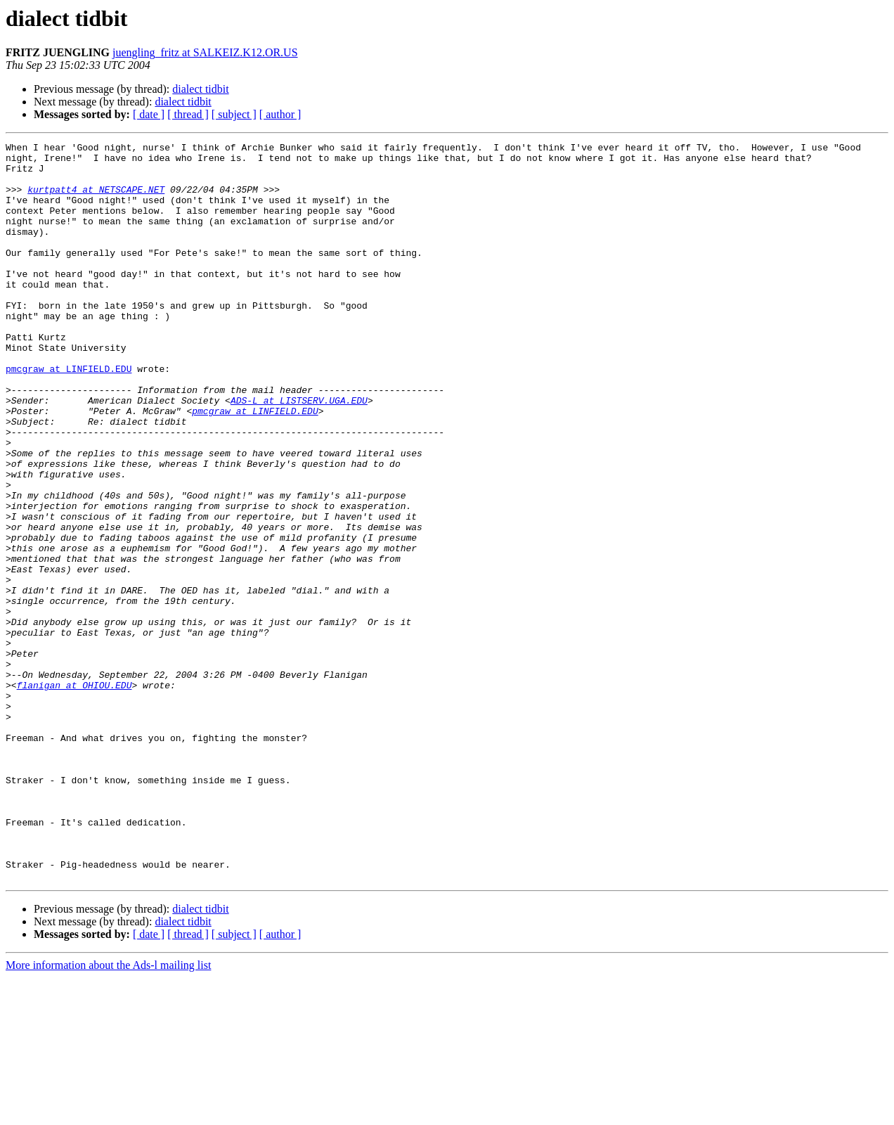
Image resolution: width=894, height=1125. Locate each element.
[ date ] (148, 114)
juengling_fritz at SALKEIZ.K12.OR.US (205, 52)
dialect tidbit (200, 89)
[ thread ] (188, 114)
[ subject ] (234, 114)
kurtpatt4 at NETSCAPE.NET (95, 199)
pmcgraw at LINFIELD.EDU (68, 415)
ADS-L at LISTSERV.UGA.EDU (299, 452)
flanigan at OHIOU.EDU (74, 794)
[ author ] (280, 114)
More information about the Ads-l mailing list (108, 1113)
